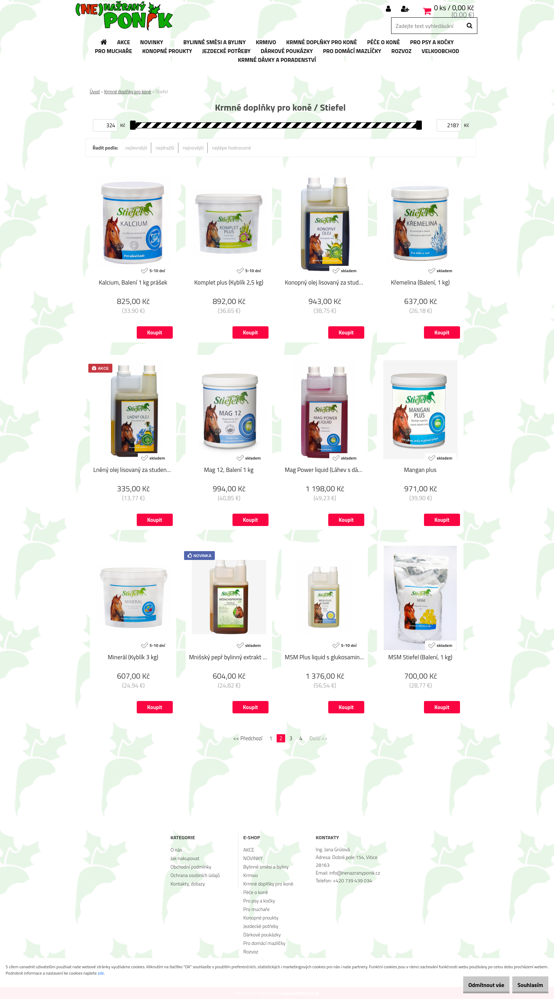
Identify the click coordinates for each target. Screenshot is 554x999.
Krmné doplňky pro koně (127, 91)
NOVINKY (253, 858)
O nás (176, 849)
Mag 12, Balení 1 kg (229, 470)
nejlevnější (136, 147)
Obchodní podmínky (190, 866)
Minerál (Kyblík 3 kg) (133, 657)
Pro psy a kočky (259, 900)
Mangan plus (420, 470)
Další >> (319, 738)
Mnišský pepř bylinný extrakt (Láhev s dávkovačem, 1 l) (229, 657)
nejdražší (164, 147)
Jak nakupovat (184, 858)
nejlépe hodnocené (231, 147)
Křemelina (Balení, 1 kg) (420, 282)
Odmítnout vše (476, 985)
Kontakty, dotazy (187, 883)
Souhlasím (527, 985)
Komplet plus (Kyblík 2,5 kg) (229, 282)
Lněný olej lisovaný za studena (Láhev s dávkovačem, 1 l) (133, 470)
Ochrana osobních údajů (195, 875)
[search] (469, 26)
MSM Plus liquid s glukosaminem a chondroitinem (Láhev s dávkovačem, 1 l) (324, 657)
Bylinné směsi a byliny (266, 866)
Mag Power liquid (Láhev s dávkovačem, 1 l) (324, 470)
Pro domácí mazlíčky (264, 943)
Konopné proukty (261, 917)
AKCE (248, 849)
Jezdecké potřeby (260, 926)
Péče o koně (255, 892)
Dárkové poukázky (262, 934)
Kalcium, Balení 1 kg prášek (133, 282)
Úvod (95, 91)
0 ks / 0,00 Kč (454, 7)
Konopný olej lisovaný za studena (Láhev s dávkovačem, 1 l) (324, 282)
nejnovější (193, 147)
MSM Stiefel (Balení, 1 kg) (420, 657)
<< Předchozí (247, 738)
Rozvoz (250, 951)
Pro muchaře (256, 909)
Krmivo (250, 875)
